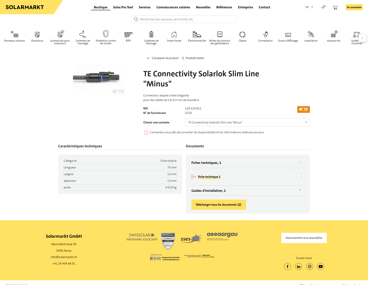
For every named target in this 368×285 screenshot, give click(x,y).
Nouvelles (203, 7)
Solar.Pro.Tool (123, 7)
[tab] (247, 163)
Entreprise (245, 7)
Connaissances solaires (173, 7)
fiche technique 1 (209, 177)
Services (145, 7)
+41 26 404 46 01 (63, 263)
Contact (264, 7)
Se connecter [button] (354, 7)
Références (224, 7)
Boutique (100, 7)
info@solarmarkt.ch (64, 257)
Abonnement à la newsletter (304, 238)
